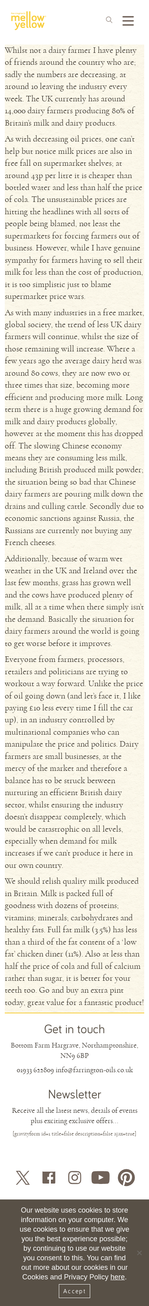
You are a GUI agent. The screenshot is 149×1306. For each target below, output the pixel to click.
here (117, 1277)
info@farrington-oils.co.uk (94, 1070)
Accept (74, 1291)
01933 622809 (35, 1070)
